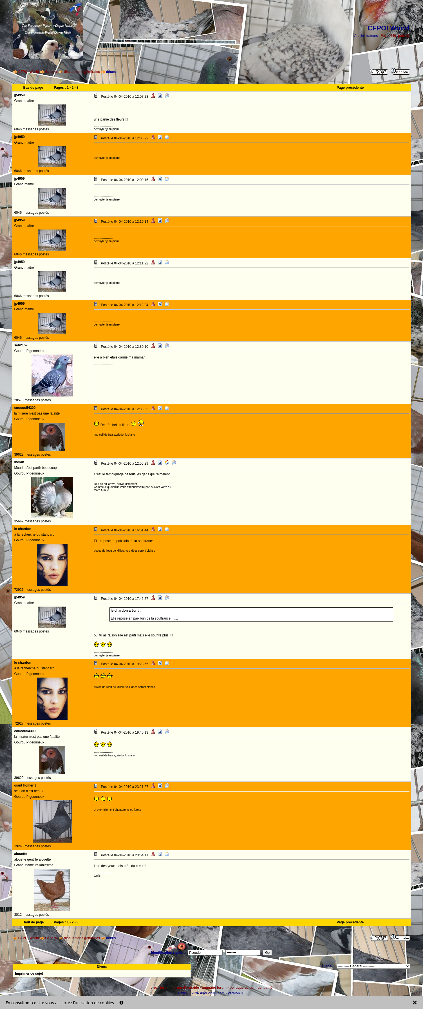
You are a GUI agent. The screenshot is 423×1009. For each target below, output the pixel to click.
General (51, 72)
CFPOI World (28, 72)
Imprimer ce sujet (29, 973)
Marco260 (388, 36)
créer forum (160, 988)
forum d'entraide (186, 988)
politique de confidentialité (251, 988)
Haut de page (33, 922)
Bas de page (33, 88)
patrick (403, 36)
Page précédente (350, 88)
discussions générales (82, 72)
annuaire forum (214, 988)
